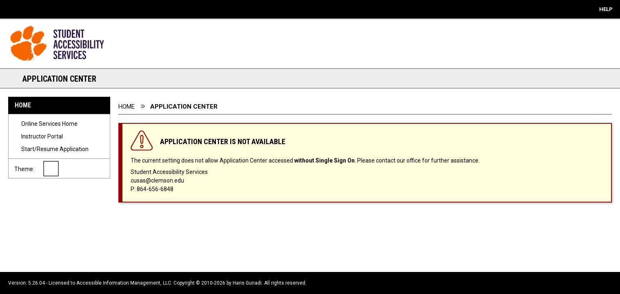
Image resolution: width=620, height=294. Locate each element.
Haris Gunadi (247, 283)
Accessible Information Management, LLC (123, 283)
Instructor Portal (42, 136)
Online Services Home (49, 123)
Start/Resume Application (55, 149)
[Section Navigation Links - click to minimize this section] (12, 78)
